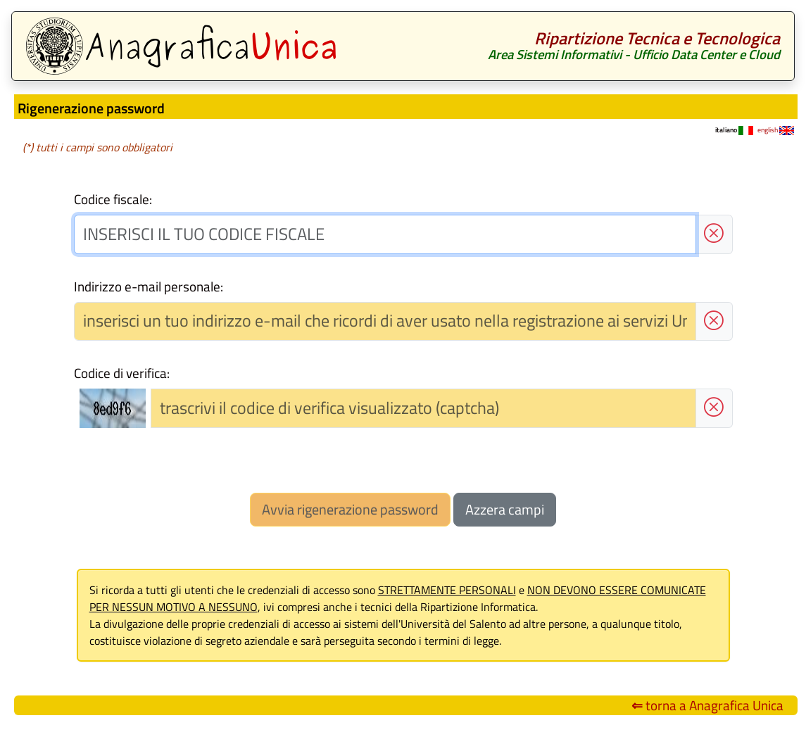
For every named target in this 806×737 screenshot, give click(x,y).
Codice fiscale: (113, 199)
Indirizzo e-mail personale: (148, 286)
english (775, 130)
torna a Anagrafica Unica (707, 705)
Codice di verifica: (122, 373)
